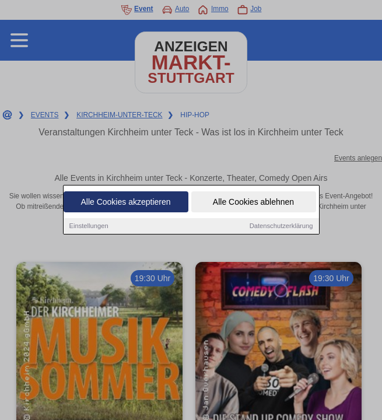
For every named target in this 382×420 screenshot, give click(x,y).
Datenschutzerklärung (281, 226)
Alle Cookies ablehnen (253, 202)
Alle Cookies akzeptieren (125, 202)
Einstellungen (88, 226)
